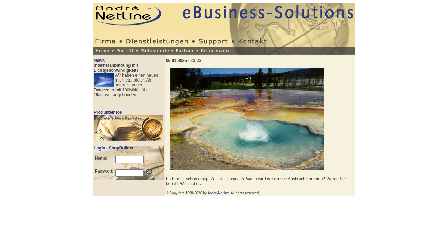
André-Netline (218, 193)
